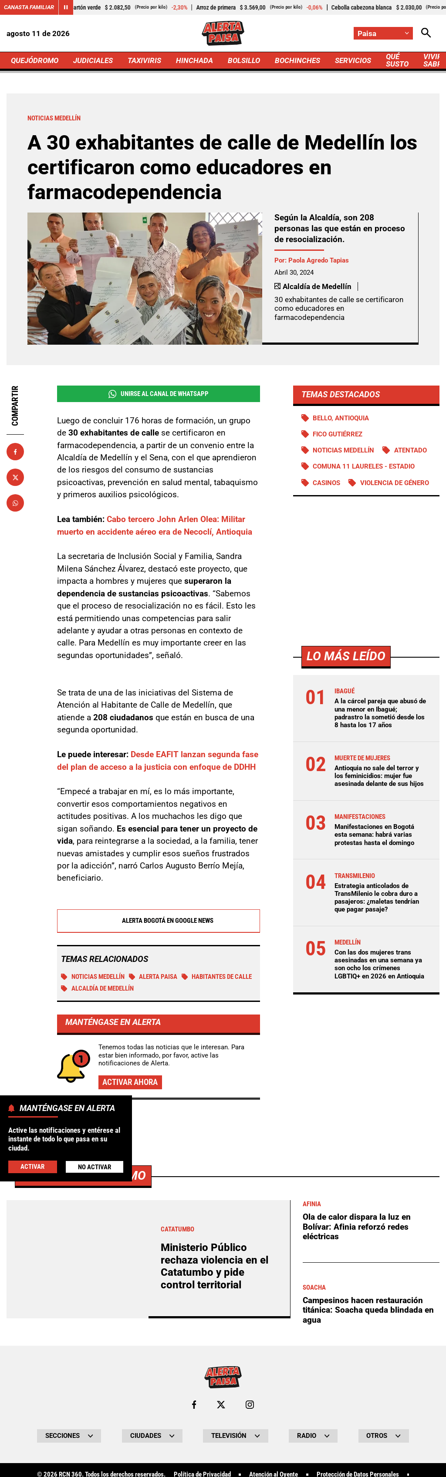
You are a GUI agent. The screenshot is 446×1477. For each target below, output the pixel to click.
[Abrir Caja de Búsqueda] (426, 33)
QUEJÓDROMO (34, 60)
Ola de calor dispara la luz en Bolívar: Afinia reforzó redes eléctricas (357, 1226)
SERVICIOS (353, 60)
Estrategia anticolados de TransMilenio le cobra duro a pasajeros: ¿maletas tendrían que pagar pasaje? (376, 898)
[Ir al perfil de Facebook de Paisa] (194, 1404)
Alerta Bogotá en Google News (158, 921)
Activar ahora (130, 1082)
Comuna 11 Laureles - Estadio (364, 466)
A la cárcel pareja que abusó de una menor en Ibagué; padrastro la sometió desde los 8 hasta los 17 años (380, 713)
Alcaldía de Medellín (97, 988)
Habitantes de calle (217, 977)
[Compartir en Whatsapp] (15, 503)
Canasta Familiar (29, 7)
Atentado (410, 450)
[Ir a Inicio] (223, 33)
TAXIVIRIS (144, 60)
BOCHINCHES (297, 60)
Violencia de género (394, 483)
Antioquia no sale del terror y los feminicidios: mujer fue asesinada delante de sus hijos (379, 776)
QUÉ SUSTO (397, 60)
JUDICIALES (93, 60)
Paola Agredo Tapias (318, 260)
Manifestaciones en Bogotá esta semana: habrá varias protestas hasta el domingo (374, 834)
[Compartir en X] (15, 477)
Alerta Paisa (153, 977)
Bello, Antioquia (341, 418)
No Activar (94, 1167)
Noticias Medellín (93, 977)
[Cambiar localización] (383, 33)
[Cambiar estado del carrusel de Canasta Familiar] (65, 7)
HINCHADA (194, 60)
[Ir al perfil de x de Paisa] (221, 1404)
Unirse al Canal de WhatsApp (158, 394)
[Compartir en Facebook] (15, 451)
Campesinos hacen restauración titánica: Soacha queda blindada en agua (368, 1310)
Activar (32, 1167)
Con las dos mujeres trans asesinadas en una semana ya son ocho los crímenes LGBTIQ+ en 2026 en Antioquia (379, 964)
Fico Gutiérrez (337, 434)
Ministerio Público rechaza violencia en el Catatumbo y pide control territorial (214, 1266)
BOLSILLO (244, 60)
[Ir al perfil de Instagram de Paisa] (250, 1404)
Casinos (326, 483)
